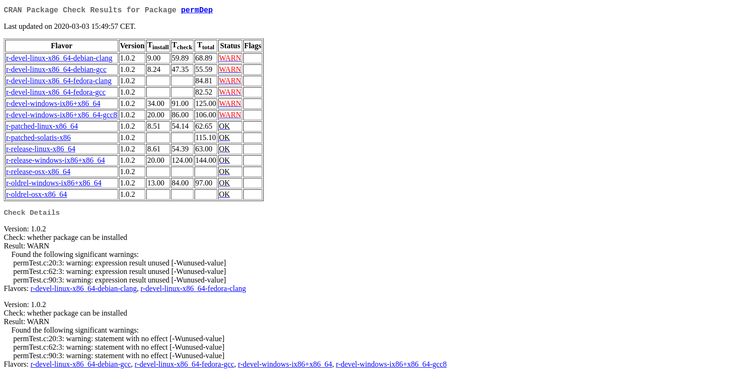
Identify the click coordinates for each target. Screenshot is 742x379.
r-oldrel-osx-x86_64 (36, 196)
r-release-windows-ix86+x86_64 (55, 162)
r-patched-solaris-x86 (38, 139)
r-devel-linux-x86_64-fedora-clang (59, 83)
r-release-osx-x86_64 (38, 173)
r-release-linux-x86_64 (40, 151)
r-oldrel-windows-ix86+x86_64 (54, 185)
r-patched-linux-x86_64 (42, 128)
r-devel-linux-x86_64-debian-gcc (56, 71)
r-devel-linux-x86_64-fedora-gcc (56, 94)
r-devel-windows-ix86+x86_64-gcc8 (61, 117)
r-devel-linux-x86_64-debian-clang (59, 60)
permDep (196, 11)
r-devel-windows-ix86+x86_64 (53, 105)
